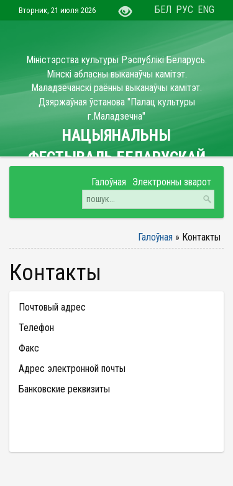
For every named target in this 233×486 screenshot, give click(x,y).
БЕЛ (163, 9)
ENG (206, 9)
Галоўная (155, 237)
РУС (184, 9)
